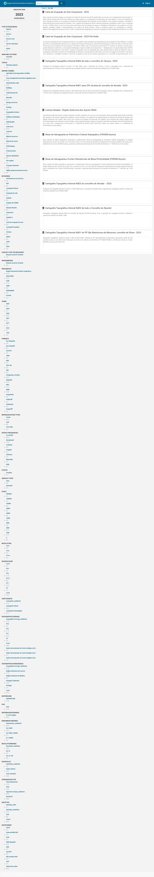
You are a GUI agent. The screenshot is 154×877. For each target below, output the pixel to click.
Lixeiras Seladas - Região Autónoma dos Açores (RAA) (69, 110)
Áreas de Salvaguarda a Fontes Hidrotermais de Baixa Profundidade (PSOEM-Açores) (84, 159)
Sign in (146, 3)
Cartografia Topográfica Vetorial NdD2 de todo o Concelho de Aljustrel (76, 208)
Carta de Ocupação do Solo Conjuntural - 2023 (65, 12)
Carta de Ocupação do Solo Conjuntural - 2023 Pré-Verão (70, 36)
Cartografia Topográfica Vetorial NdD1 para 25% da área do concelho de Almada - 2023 (84, 85)
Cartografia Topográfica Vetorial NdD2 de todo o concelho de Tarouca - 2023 (80, 61)
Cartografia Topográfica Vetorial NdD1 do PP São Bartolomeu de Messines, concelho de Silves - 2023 (91, 232)
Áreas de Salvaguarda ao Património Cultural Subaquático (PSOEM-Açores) (79, 134)
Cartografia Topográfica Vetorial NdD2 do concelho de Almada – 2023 (77, 183)
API (22, 874)
